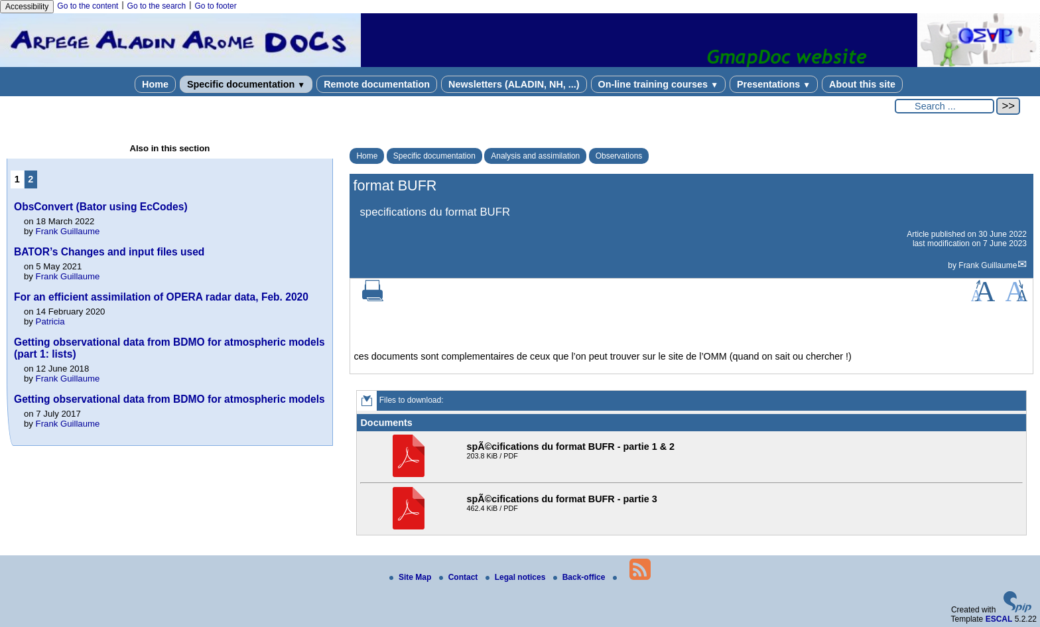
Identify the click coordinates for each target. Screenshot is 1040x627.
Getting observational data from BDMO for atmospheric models (169, 399)
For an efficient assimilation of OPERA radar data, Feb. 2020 (161, 297)
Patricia (50, 321)
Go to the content (87, 6)
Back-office (580, 577)
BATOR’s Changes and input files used (109, 251)
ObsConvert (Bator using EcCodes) (101, 206)
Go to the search (156, 6)
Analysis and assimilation (535, 156)
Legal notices (517, 577)
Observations (619, 156)
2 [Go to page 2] (30, 179)
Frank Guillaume (987, 265)
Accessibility (26, 6)
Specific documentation (246, 84)
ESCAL (999, 619)
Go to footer (215, 6)
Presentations (774, 84)
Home (155, 84)
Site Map (411, 577)
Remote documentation (377, 84)
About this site (862, 84)
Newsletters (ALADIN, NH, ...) (514, 84)
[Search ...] (944, 106)
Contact (459, 577)
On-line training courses (658, 84)
